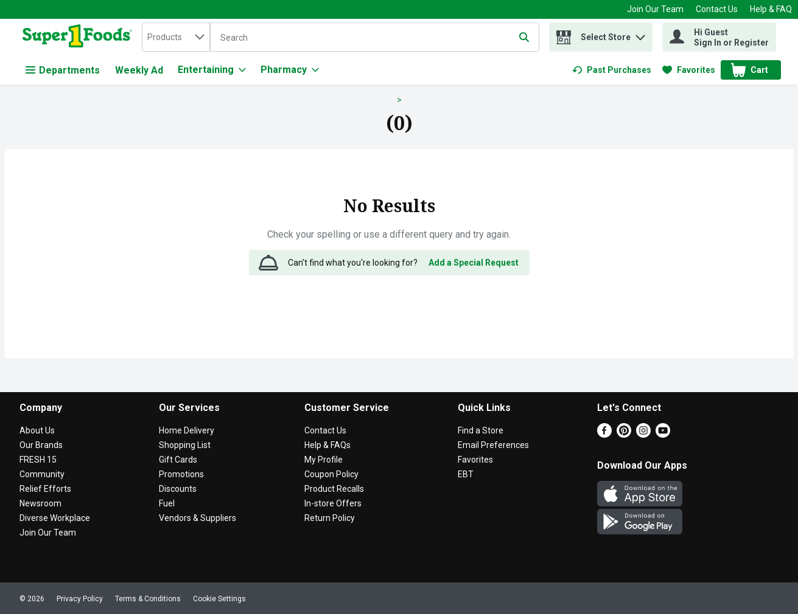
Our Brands (41, 445)
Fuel (167, 503)
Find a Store (480, 430)
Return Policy (329, 518)
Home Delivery (186, 430)
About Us (37, 430)
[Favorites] (689, 70)
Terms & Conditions (148, 599)
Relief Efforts (45, 489)
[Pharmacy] (290, 70)
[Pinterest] (624, 434)
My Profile (323, 459)
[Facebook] (604, 434)
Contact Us (717, 9)
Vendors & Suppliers (197, 518)
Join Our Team (655, 9)
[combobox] (176, 37)
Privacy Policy (80, 599)
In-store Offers (333, 503)
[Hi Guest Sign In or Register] (719, 37)
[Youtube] (663, 434)
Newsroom (40, 503)
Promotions (181, 474)
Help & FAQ (771, 9)
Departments (63, 70)
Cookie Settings (219, 599)
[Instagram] (643, 434)
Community (42, 474)
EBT (466, 474)
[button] (640, 34)
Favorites (475, 459)
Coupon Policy (331, 474)
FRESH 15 (38, 459)
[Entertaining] (212, 70)
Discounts (178, 489)
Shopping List (185, 445)
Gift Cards (178, 459)
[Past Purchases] (612, 70)
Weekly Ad (139, 70)
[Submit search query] (524, 37)
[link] (612, 70)
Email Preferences (493, 445)
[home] (80, 37)
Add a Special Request (474, 262)
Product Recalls (334, 489)
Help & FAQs (327, 445)
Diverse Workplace (54, 518)
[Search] (374, 37)
